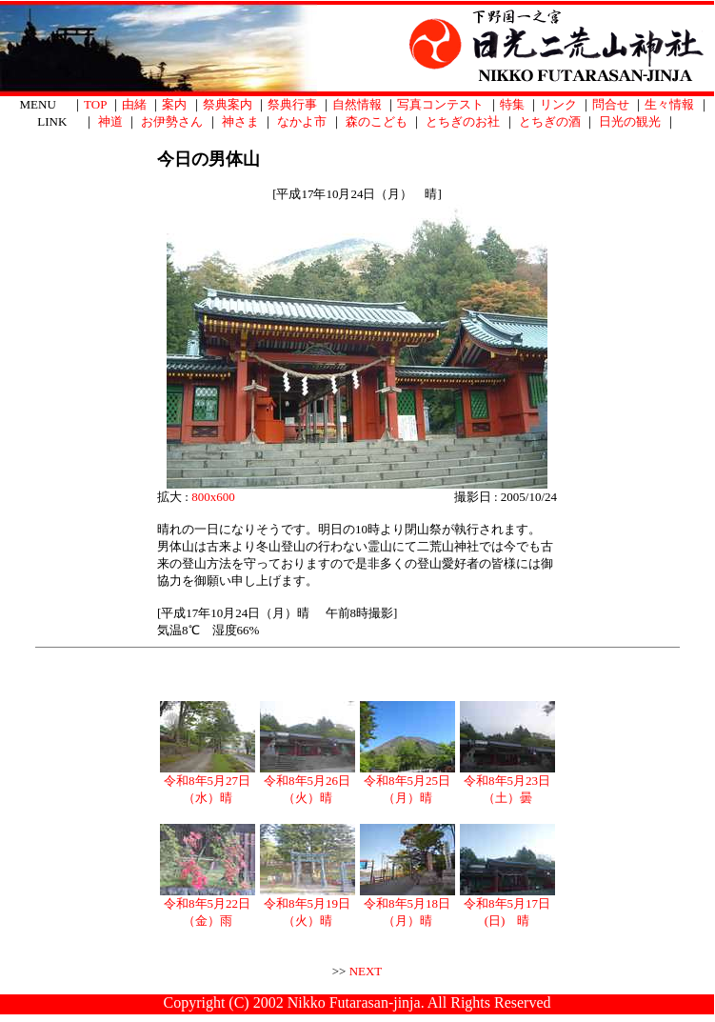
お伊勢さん (172, 121)
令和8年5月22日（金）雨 (207, 906)
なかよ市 (302, 121)
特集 (512, 104)
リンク (558, 104)
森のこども (376, 121)
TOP (95, 104)
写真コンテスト (440, 104)
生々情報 (669, 104)
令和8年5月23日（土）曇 (507, 783)
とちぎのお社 (463, 121)
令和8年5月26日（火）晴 (307, 783)
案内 (174, 104)
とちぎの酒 (550, 121)
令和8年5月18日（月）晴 (407, 906)
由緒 (134, 104)
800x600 (213, 497)
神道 (110, 121)
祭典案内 (227, 104)
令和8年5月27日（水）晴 (207, 783)
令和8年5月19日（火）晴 (307, 906)
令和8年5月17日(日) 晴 (507, 906)
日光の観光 (630, 121)
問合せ (610, 104)
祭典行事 (292, 104)
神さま (240, 121)
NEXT (366, 971)
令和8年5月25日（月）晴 (407, 783)
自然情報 (357, 104)
